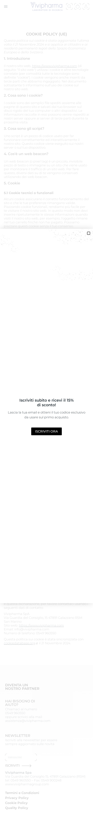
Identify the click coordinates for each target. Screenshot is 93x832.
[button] (88, 233)
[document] (46, 416)
